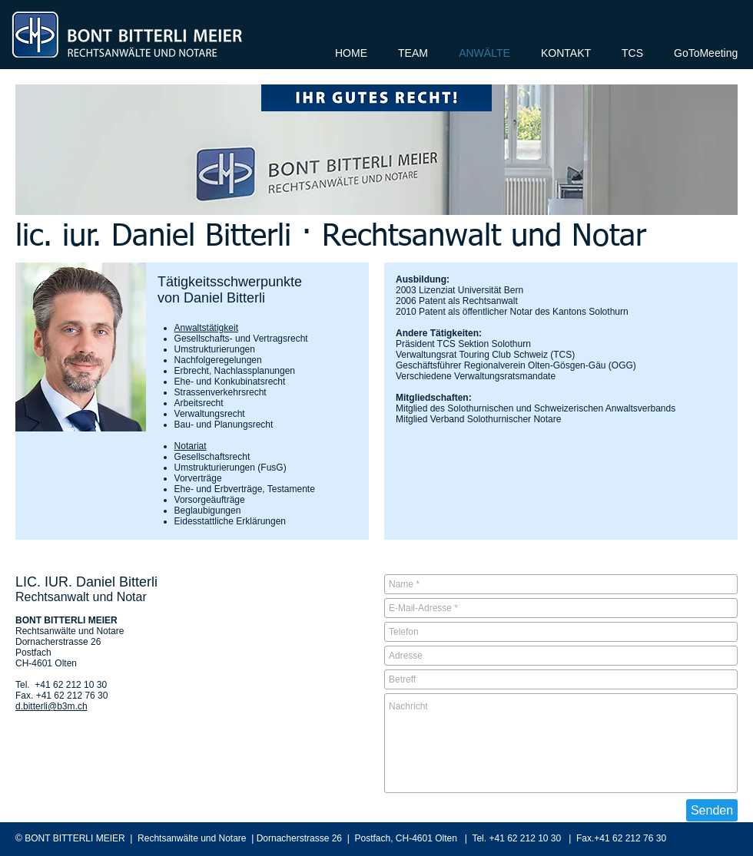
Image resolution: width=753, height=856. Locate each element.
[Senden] (712, 810)
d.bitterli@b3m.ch (51, 706)
